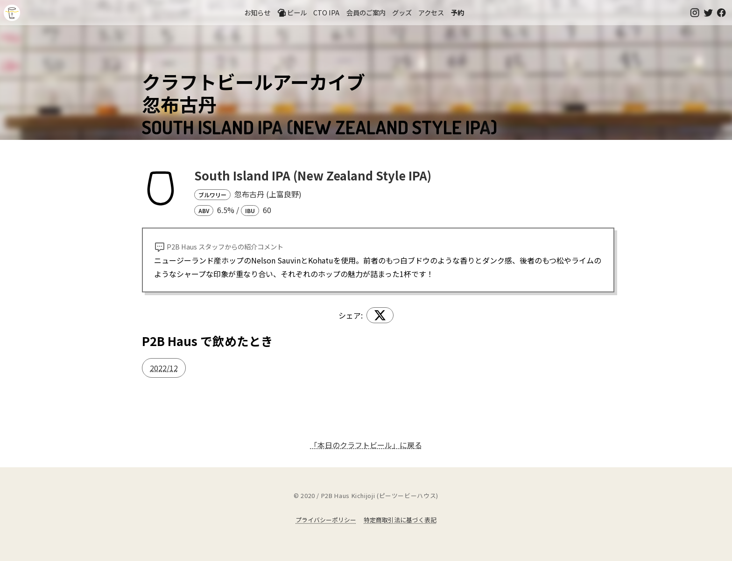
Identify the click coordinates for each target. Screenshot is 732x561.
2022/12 (164, 368)
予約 (457, 12)
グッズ (402, 12)
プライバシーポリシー (326, 519)
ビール (292, 12)
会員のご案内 (366, 12)
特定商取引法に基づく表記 (400, 519)
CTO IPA (326, 12)
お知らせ (257, 12)
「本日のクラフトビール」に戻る (366, 444)
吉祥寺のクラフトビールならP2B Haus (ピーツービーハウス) (12, 13)
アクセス (431, 12)
